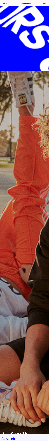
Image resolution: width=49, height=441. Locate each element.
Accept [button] (13, 439)
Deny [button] (8, 439)
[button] (16, 439)
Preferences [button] (3, 439)
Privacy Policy (23, 437)
